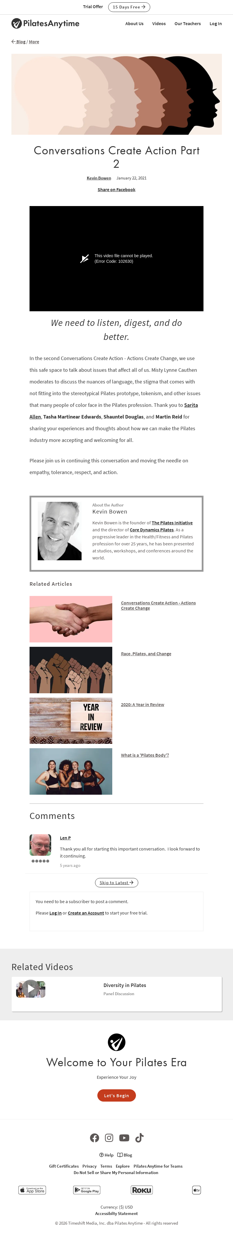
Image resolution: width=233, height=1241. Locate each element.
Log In (216, 23)
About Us (134, 23)
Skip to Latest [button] (117, 882)
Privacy (89, 1166)
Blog (18, 41)
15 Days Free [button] (129, 7)
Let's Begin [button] (116, 1095)
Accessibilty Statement (116, 1213)
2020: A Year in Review (142, 704)
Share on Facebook (116, 189)
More (34, 41)
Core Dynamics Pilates (152, 530)
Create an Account (86, 913)
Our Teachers (188, 23)
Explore (123, 1166)
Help (106, 1155)
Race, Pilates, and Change (146, 653)
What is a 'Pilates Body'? (145, 755)
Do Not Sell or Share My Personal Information (116, 1172)
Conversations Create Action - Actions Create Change (158, 605)
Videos (159, 23)
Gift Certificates (64, 1166)
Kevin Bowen (99, 178)
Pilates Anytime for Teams (158, 1166)
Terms (106, 1166)
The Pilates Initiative (172, 523)
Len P (65, 838)
